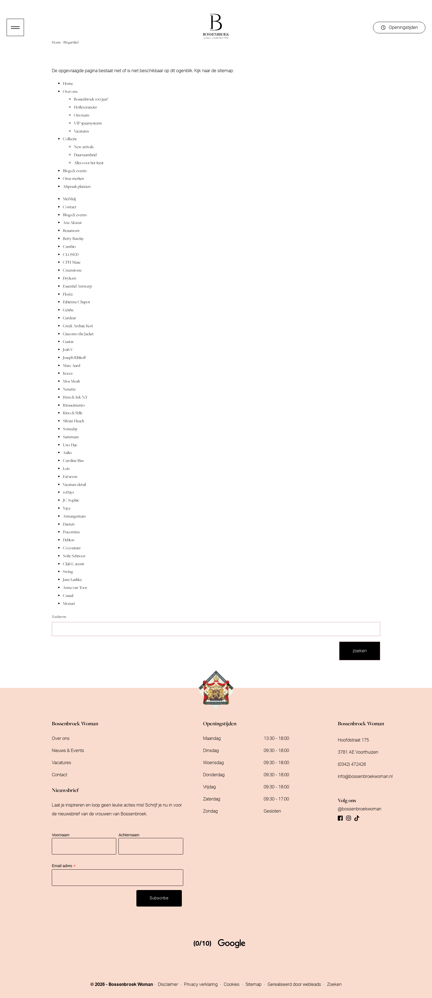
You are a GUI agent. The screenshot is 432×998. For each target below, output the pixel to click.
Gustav (68, 341)
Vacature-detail (74, 484)
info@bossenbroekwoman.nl (365, 776)
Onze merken (73, 178)
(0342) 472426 (352, 764)
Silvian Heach (73, 420)
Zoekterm (59, 616)
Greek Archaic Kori (78, 325)
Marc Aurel (71, 365)
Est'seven (70, 476)
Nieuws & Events (68, 750)
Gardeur (69, 317)
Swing (68, 571)
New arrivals (83, 146)
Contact (69, 206)
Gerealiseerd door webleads (295, 984)
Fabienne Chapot (76, 301)
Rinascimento (74, 405)
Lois (66, 468)
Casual (68, 595)
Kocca (67, 373)
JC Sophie (71, 500)
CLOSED (71, 254)
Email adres (63, 866)
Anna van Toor (75, 587)
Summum (71, 436)
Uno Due (70, 444)
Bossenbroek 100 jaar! (91, 99)
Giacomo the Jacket (78, 333)
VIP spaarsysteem (88, 123)
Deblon (68, 539)
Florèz (68, 294)
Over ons (70, 91)
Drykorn (69, 278)
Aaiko (67, 452)
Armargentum (74, 516)
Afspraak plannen (77, 186)
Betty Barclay (73, 238)
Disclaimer (168, 984)
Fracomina (71, 531)
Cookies (232, 984)
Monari (69, 603)
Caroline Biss (73, 460)
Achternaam (128, 835)
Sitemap (254, 984)
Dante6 (68, 524)
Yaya (66, 508)
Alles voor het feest (89, 162)
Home (57, 42)
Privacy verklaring (201, 984)
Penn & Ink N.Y (75, 397)
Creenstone (72, 270)
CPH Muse (71, 262)
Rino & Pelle (72, 412)
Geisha (68, 309)
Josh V (68, 349)
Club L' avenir (73, 563)
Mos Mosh (71, 381)
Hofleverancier (85, 107)
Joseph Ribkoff (74, 357)
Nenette (69, 389)
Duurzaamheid (85, 154)
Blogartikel (71, 42)
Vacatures (81, 131)
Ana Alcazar (72, 222)
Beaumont (71, 230)
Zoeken (334, 984)
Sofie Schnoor (74, 555)
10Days (68, 492)
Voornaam (60, 835)
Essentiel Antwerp (77, 286)
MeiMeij (69, 198)
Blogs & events (75, 170)
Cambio (69, 246)
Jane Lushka (72, 579)
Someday (70, 428)
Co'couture (72, 547)
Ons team (81, 115)
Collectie (70, 138)
